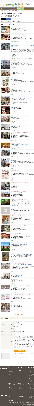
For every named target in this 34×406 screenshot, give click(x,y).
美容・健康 (30, 375)
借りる (20, 387)
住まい (20, 383)
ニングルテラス (14, 200)
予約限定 (30, 336)
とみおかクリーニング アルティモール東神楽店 (21, 264)
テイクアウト (25, 336)
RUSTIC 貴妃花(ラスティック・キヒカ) (19, 144)
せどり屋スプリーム (15, 62)
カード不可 (21, 343)
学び (29, 370)
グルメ (10, 370)
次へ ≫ (24, 314)
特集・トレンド (31, 384)
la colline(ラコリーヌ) (15, 126)
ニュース (10, 367)
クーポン (30, 381)
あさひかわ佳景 (31, 388)
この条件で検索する (20, 350)
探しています (11, 387)
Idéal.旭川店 (13, 160)
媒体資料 (10, 400)
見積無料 (30, 346)
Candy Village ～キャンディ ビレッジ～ (19, 244)
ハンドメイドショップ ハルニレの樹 (18, 36)
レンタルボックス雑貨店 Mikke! (17, 172)
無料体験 (26, 346)
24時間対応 (16, 347)
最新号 (10, 396)
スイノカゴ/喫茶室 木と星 (16, 275)
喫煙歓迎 (31, 337)
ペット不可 (16, 346)
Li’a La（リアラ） (15, 150)
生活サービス (11, 371)
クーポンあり (17, 334)
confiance (13, 209)
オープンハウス (21, 384)
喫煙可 (27, 337)
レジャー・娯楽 (31, 374)
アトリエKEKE (14, 287)
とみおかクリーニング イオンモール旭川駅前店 (21, 254)
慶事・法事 (30, 339)
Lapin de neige (14, 79)
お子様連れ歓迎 (17, 344)
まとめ (10, 374)
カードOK (16, 343)
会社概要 (20, 396)
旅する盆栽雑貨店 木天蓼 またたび (18, 28)
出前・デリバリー (27, 340)
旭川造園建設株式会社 (15, 107)
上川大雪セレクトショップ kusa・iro (19, 98)
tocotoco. (13, 183)
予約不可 (16, 337)
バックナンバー (11, 397)
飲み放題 (16, 340)
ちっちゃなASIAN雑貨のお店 (17, 217)
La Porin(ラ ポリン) (15, 296)
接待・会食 (24, 339)
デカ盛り (21, 340)
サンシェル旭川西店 (15, 234)
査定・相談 (21, 388)
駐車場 (19, 336)
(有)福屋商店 (13, 117)
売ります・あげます (12, 384)
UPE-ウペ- (13, 89)
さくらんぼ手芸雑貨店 (15, 305)
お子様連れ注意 (24, 344)
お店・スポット (31, 367)
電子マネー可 (28, 343)
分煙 (23, 337)
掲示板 (10, 383)
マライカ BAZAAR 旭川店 (16, 192)
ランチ (15, 336)
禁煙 (20, 337)
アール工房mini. (14, 71)
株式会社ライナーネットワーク (14, 402)
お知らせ (30, 380)
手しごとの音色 (14, 133)
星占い (30, 387)
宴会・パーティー (17, 339)
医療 (29, 378)
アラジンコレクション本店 (16, 227)
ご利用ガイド (21, 370)
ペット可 (31, 344)
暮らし (30, 371)
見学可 (21, 346)
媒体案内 (10, 399)
